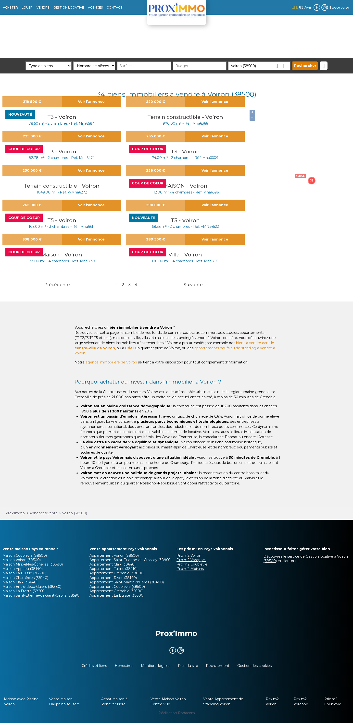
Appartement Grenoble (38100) (116, 591)
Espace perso (339, 7)
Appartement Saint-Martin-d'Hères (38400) (126, 582)
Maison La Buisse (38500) (24, 573)
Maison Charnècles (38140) (25, 578)
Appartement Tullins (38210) (113, 568)
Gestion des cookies (254, 665)
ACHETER (10, 7)
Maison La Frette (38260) (24, 591)
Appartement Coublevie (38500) (117, 586)
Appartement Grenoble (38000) (116, 573)
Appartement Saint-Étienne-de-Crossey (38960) (130, 560)
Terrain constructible (174, 117)
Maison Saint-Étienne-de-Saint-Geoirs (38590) (41, 595)
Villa (174, 255)
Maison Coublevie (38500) (24, 555)
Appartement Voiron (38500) (114, 555)
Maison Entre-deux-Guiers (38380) (31, 586)
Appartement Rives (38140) (113, 578)
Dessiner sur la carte (287, 65)
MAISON (174, 186)
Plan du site (188, 665)
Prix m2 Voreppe (191, 560)
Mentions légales (155, 665)
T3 (51, 117)
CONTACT (115, 7)
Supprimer (279, 65)
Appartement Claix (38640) (112, 564)
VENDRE (43, 7)
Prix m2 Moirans (190, 568)
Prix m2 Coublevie (191, 564)
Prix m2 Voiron (188, 555)
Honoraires (124, 665)
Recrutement (217, 665)
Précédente (57, 284)
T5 (51, 220)
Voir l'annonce (91, 101)
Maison (51, 255)
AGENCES (95, 7)
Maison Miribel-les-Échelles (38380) (32, 564)
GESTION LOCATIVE (68, 7)
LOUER (27, 7)
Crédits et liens (94, 665)
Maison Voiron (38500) (21, 560)
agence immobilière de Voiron (111, 362)
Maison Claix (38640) (20, 582)
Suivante (193, 284)
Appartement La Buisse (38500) (116, 595)
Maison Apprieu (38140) (22, 568)
